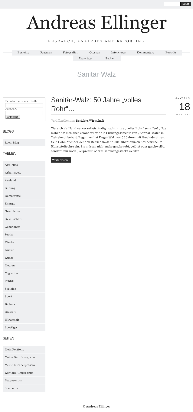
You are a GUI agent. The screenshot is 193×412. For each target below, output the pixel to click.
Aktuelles (11, 165)
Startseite (11, 388)
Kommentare (145, 52)
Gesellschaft (13, 219)
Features (46, 52)
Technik (10, 304)
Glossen (94, 52)
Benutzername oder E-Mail (22, 101)
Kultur (9, 250)
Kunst (9, 257)
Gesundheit (12, 226)
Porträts (171, 52)
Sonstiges (11, 327)
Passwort (11, 108)
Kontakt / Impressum (19, 372)
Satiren (110, 58)
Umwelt (10, 312)
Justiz (9, 234)
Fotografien (70, 52)
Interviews (118, 52)
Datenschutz (13, 380)
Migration (11, 273)
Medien (10, 265)
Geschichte (12, 211)
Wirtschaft (12, 319)
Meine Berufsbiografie (20, 357)
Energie (10, 203)
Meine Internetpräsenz (20, 365)
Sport (8, 296)
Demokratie (13, 196)
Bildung (10, 188)
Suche (185, 3)
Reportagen (86, 58)
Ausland (10, 180)
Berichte (23, 52)
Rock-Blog (12, 142)
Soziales (10, 288)
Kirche (9, 242)
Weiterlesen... (61, 160)
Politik (9, 281)
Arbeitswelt (13, 172)
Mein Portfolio (14, 349)
